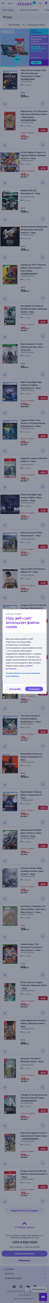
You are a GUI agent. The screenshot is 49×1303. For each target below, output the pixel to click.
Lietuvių (9, 614)
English (18, 614)
